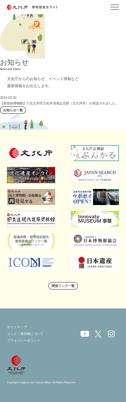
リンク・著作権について (25, 334)
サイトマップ (17, 327)
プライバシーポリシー (23, 340)
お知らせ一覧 (13, 110)
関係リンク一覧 (63, 286)
